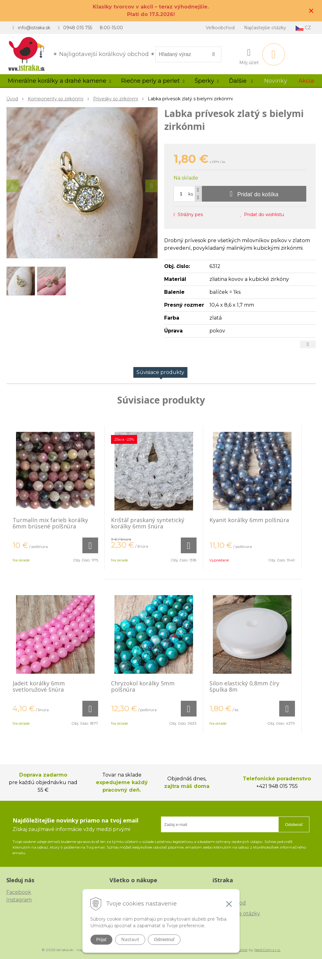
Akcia (306, 80)
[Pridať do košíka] (254, 194)
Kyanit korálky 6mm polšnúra (249, 520)
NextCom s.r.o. (267, 949)
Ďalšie (241, 80)
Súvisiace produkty (160, 372)
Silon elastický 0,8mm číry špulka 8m (244, 686)
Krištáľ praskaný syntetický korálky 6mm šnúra (147, 523)
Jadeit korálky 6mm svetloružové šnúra (39, 686)
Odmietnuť (164, 939)
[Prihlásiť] (249, 55)
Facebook (18, 892)
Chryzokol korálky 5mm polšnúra (143, 686)
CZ (303, 28)
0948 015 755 (77, 28)
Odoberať (294, 824)
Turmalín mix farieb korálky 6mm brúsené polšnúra (50, 523)
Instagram (19, 900)
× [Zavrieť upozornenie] (311, 10)
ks (190, 194)
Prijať (101, 939)
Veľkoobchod (220, 28)
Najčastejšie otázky (265, 28)
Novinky (275, 80)
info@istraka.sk (34, 28)
